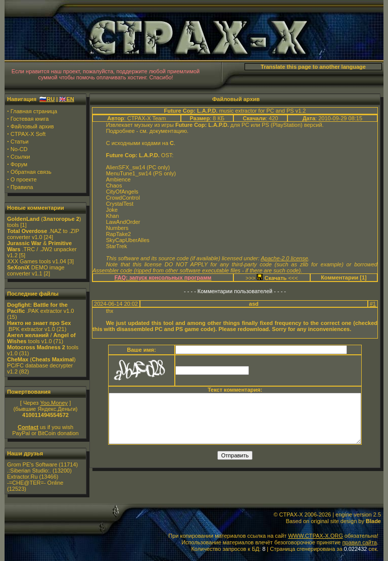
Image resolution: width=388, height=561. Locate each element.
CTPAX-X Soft (28, 134)
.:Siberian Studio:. (29, 470)
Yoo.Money (54, 403)
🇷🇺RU (47, 99)
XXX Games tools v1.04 (36, 261)
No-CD (19, 149)
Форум (19, 164)
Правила (22, 187)
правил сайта (359, 542)
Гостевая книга (30, 119)
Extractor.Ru (22, 477)
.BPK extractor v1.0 (39, 326)
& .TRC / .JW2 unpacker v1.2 (42, 249)
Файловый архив (32, 126)
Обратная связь (31, 172)
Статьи (20, 141)
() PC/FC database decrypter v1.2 (41, 365)
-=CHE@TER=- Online (35, 483)
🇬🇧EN (66, 99)
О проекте (24, 179)
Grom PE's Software (32, 464)
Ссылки (20, 157)
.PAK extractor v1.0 (40, 308)
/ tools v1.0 (41, 338)
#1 (373, 304)
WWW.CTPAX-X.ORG (315, 536)
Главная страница (34, 111)
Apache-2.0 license (284, 258)
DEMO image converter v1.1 (36, 270)
